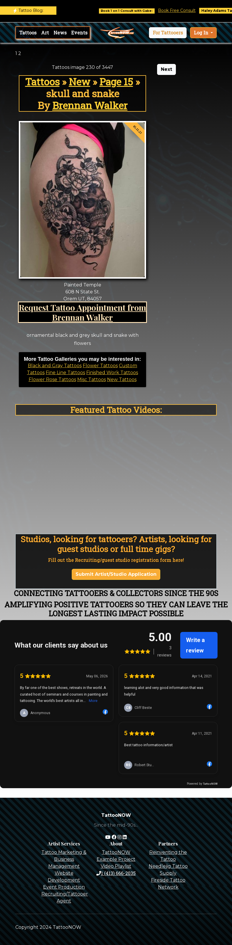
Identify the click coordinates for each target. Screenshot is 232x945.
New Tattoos (122, 379)
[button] (168, 32)
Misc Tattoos (91, 379)
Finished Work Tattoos (112, 372)
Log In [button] (201, 33)
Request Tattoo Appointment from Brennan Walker (82, 312)
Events (79, 33)
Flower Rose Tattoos (52, 379)
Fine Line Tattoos (65, 372)
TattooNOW (116, 852)
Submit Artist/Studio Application (116, 574)
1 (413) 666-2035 (116, 873)
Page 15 (116, 81)
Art (45, 33)
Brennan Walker (90, 105)
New (79, 81)
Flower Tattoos (100, 365)
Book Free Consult (184, 10)
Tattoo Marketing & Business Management (63, 859)
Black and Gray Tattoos (55, 365)
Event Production (64, 887)
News (60, 33)
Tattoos (27, 33)
